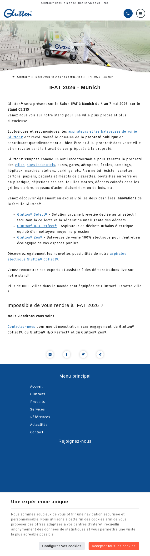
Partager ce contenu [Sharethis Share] (100, 354)
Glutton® (21, 76)
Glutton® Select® (32, 215)
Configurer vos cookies (61, 546)
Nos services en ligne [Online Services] (93, 3)
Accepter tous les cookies (114, 546)
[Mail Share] (50, 354)
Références (40, 417)
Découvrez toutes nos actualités (58, 76)
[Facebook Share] (66, 354)
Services (37, 409)
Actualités (39, 425)
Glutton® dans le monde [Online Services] (58, 3)
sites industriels (41, 165)
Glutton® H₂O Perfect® (37, 226)
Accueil (36, 387)
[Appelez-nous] (128, 13)
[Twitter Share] (83, 354)
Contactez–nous (21, 327)
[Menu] (140, 13)
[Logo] (18, 13)
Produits (37, 402)
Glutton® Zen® (30, 237)
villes (20, 165)
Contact (36, 432)
